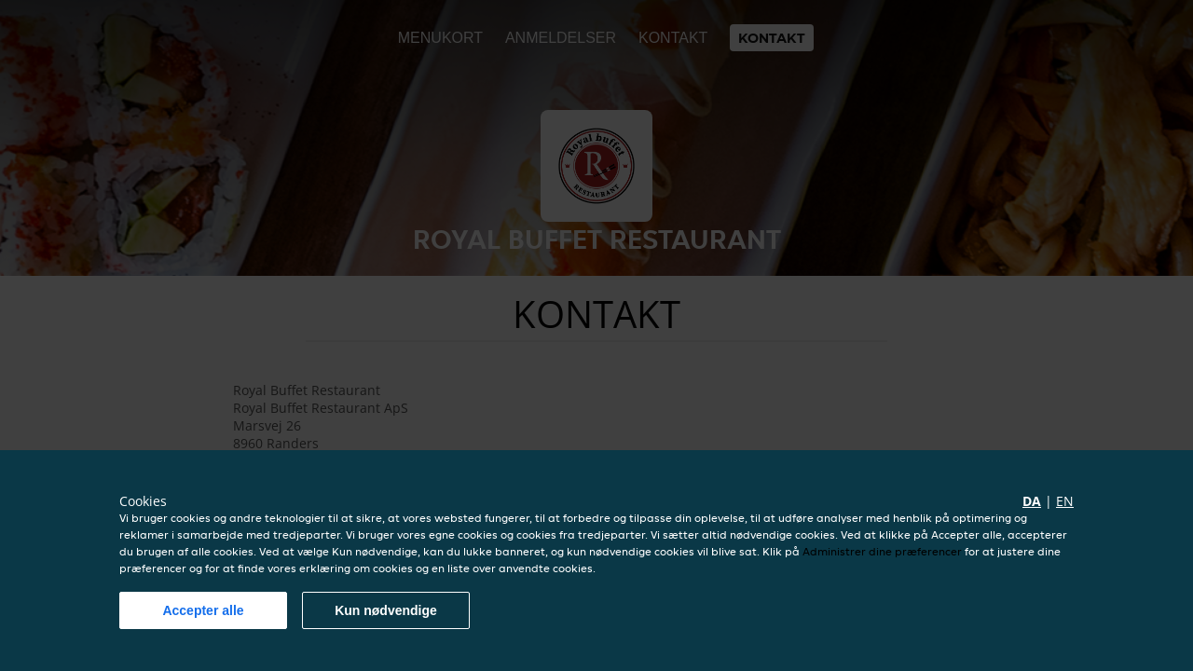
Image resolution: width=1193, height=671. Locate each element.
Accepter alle (202, 610)
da (1031, 501)
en (1065, 501)
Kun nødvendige (386, 610)
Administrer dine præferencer (882, 551)
